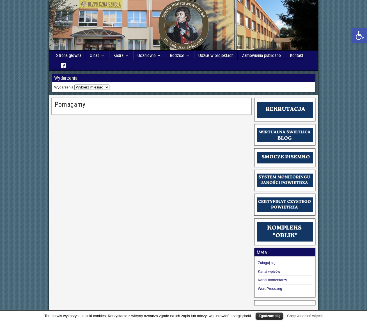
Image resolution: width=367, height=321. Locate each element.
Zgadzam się (269, 316)
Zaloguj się (267, 263)
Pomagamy (70, 104)
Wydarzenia (64, 87)
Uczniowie (146, 55)
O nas (94, 55)
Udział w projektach (215, 55)
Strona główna (68, 55)
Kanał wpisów (269, 271)
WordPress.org (270, 288)
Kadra (118, 55)
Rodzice (177, 55)
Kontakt (296, 55)
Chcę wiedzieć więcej (305, 316)
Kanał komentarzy (272, 280)
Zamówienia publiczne (261, 55)
